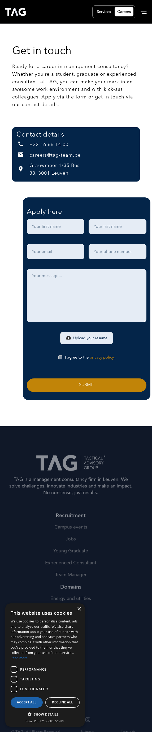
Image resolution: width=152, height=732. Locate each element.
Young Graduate (70, 559)
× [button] (79, 609)
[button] (144, 11)
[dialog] (45, 665)
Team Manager (70, 583)
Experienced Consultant (70, 571)
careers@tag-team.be (55, 155)
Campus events (70, 535)
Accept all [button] (27, 702)
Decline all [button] (62, 702)
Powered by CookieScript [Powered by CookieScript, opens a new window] (45, 721)
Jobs (71, 548)
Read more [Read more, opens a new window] (19, 658)
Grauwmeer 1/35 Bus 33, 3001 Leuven (54, 169)
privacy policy (102, 357)
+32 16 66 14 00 (48, 144)
